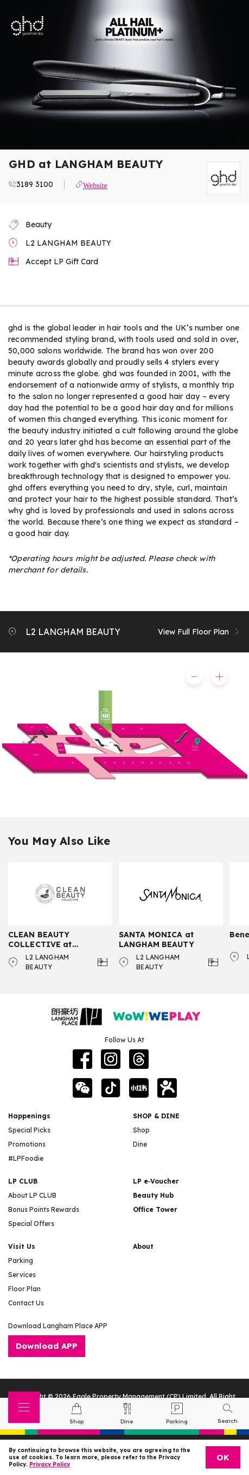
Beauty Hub (153, 1195)
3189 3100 (34, 184)
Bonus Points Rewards (43, 1209)
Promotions (27, 1144)
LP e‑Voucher (156, 1181)
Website (95, 184)
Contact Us (26, 1303)
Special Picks (29, 1130)
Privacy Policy (49, 1464)
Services (22, 1275)
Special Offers (31, 1223)
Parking (20, 1260)
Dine (140, 1144)
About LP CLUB (32, 1195)
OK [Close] (222, 1457)
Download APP (47, 1346)
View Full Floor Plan (199, 632)
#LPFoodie (25, 1158)
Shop (141, 1130)
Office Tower (155, 1209)
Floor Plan (24, 1289)
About (143, 1246)
